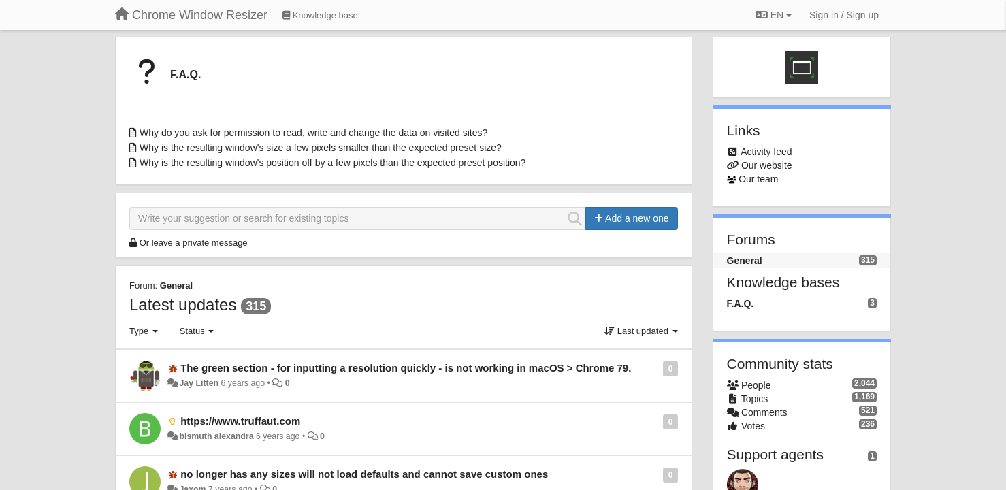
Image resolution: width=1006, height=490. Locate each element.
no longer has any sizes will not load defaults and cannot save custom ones (364, 474)
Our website (766, 165)
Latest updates (182, 304)
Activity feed (766, 151)
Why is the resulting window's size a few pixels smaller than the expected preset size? (321, 147)
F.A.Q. (185, 74)
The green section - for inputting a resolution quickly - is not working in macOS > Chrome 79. (405, 368)
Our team (758, 179)
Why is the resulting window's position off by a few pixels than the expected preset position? (332, 162)
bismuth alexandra (216, 436)
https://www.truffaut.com (240, 421)
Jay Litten (198, 383)
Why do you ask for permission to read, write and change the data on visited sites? (313, 132)
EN (774, 15)
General (176, 285)
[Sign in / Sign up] (844, 15)
